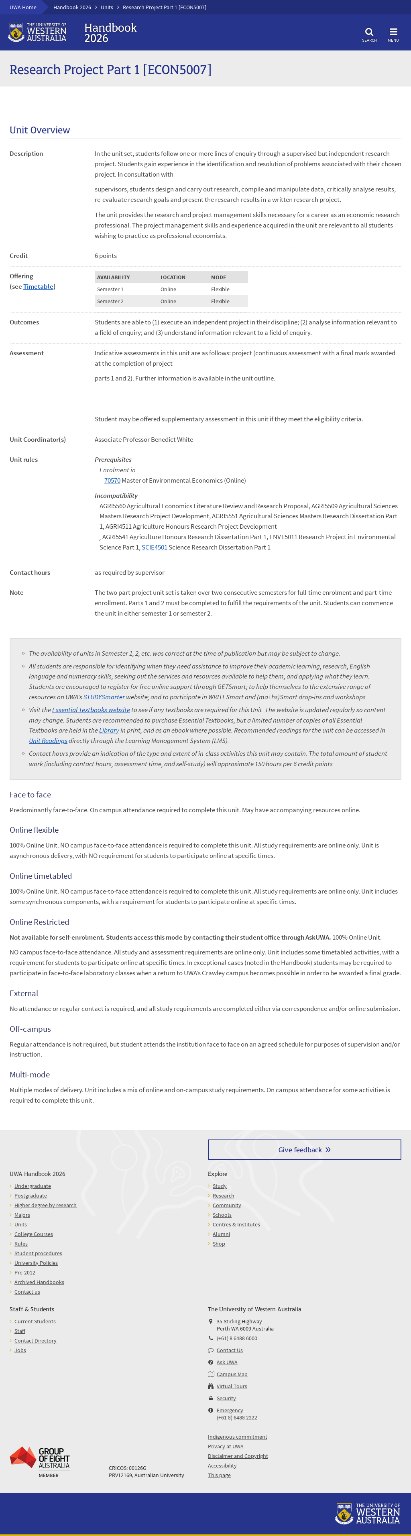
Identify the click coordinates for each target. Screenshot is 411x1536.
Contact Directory (35, 1340)
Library (109, 730)
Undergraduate (32, 1186)
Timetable (38, 286)
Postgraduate (30, 1195)
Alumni (221, 1234)
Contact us (27, 1291)
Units (107, 7)
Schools (222, 1214)
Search (369, 33)
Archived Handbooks (39, 1282)
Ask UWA (227, 1362)
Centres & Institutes (236, 1224)
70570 (112, 480)
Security (226, 1398)
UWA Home (23, 7)
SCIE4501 (154, 547)
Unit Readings (48, 740)
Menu (393, 33)
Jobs (20, 1350)
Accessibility (222, 1465)
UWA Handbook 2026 (37, 1173)
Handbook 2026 (72, 7)
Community (227, 1205)
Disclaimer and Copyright (238, 1456)
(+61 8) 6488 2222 (237, 1417)
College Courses (33, 1234)
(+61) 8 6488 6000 (237, 1338)
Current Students (35, 1321)
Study (220, 1186)
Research (223, 1195)
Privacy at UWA (226, 1446)
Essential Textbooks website (91, 709)
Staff (19, 1331)
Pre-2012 (24, 1272)
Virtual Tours (232, 1386)
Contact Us (230, 1350)
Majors (22, 1214)
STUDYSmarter (104, 697)
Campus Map (232, 1374)
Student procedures (38, 1253)
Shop (219, 1243)
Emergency (230, 1410)
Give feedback (300, 1149)
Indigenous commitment (237, 1436)
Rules (21, 1243)
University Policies (36, 1262)
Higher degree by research (45, 1205)
